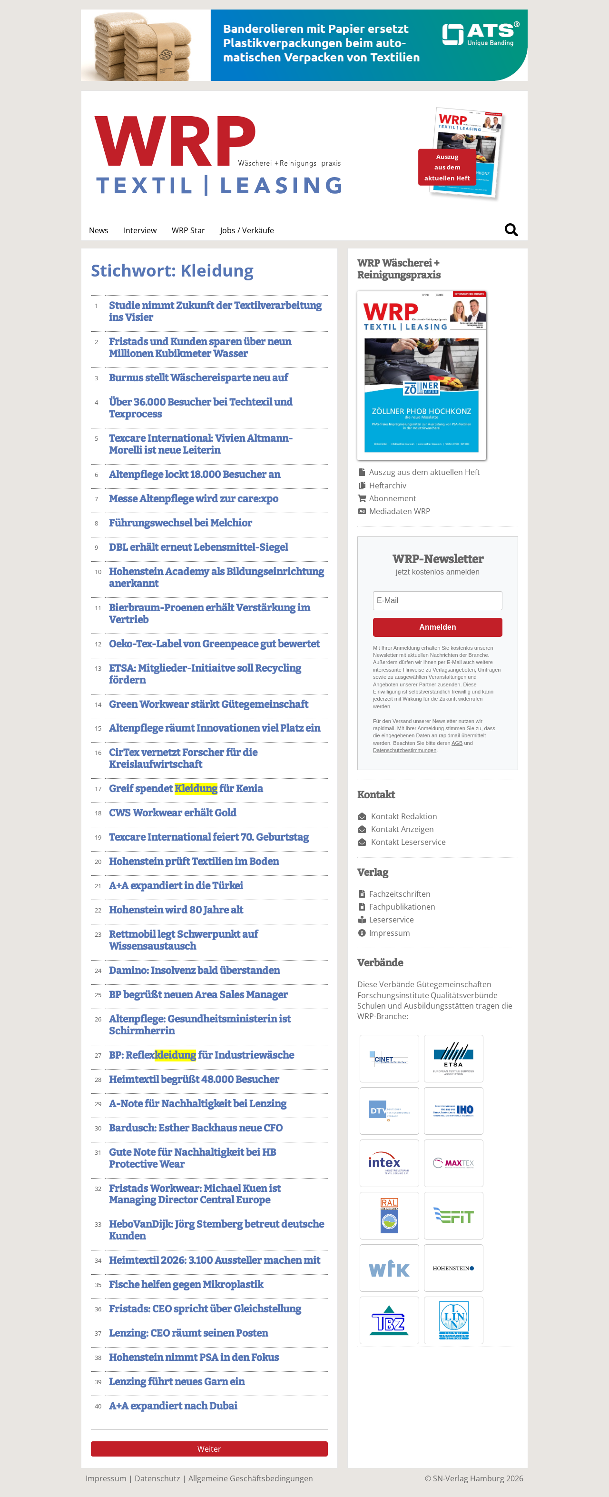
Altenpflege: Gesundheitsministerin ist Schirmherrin (200, 1025)
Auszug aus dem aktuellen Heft (424, 472)
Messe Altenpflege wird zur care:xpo (193, 499)
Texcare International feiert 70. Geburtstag (209, 837)
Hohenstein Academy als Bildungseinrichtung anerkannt (216, 578)
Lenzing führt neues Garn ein (177, 1382)
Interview (140, 230)
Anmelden (437, 627)
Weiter (209, 1449)
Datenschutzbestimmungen (404, 750)
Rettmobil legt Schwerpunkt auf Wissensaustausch (183, 940)
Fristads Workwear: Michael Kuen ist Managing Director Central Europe (195, 1195)
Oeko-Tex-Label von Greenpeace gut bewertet (214, 644)
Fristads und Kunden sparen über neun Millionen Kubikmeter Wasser (200, 348)
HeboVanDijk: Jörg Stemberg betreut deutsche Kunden (216, 1230)
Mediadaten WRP (400, 511)
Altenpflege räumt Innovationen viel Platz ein (214, 728)
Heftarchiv (387, 485)
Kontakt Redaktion (404, 816)
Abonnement (392, 498)
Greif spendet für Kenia (186, 789)
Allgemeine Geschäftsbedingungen (250, 1478)
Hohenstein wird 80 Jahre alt (176, 910)
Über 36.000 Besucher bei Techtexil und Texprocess (201, 408)
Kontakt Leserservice (408, 842)
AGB (457, 743)
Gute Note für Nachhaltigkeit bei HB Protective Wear (192, 1158)
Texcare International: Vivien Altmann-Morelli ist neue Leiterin (201, 444)
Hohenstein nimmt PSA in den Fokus (194, 1358)
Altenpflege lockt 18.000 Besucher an (194, 475)
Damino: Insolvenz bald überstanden (194, 971)
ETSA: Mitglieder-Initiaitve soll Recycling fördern (205, 674)
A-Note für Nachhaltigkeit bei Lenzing (197, 1104)
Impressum (389, 933)
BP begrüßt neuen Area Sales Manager (198, 995)
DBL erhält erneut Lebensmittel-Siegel (198, 548)
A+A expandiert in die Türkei (176, 886)
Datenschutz (157, 1478)
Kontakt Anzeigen (402, 829)
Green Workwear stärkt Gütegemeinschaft (208, 705)
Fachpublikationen (402, 907)
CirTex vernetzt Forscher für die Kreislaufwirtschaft (183, 759)
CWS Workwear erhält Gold (172, 813)
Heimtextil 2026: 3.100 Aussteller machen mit (214, 1261)
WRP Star (188, 230)
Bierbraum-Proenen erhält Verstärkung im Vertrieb (209, 614)
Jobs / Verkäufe (247, 230)
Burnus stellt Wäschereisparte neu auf (198, 378)
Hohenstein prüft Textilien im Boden (194, 862)
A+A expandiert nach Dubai (173, 1406)
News (98, 230)
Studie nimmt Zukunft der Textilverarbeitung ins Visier (215, 312)
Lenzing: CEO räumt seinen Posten (188, 1333)
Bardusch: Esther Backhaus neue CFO (196, 1128)
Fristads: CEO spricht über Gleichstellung (205, 1309)
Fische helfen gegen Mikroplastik (186, 1285)
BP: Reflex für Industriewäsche (201, 1055)
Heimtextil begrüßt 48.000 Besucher (194, 1080)
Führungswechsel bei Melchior (180, 523)
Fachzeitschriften (400, 894)
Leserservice (391, 919)
